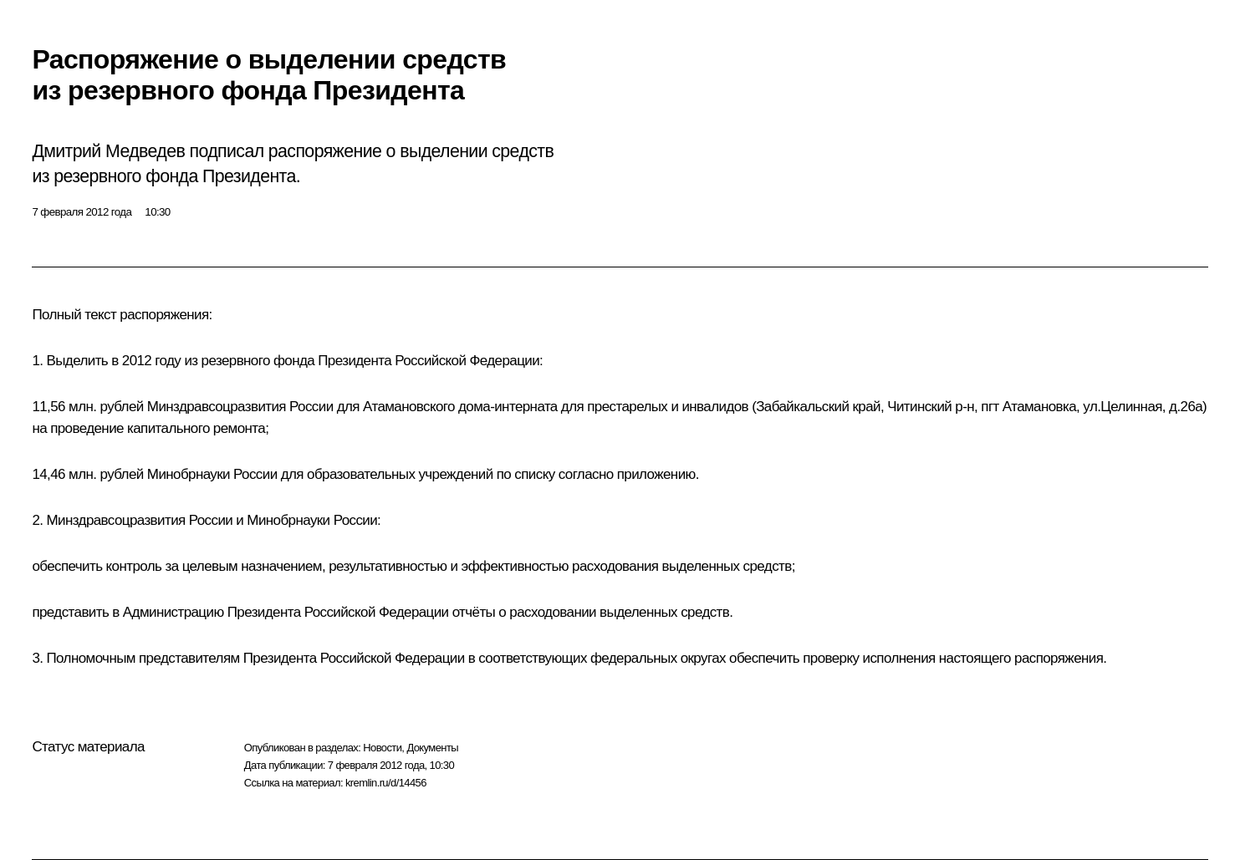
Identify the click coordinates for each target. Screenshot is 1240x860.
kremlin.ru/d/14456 (385, 782)
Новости (382, 747)
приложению (656, 474)
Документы (432, 747)
